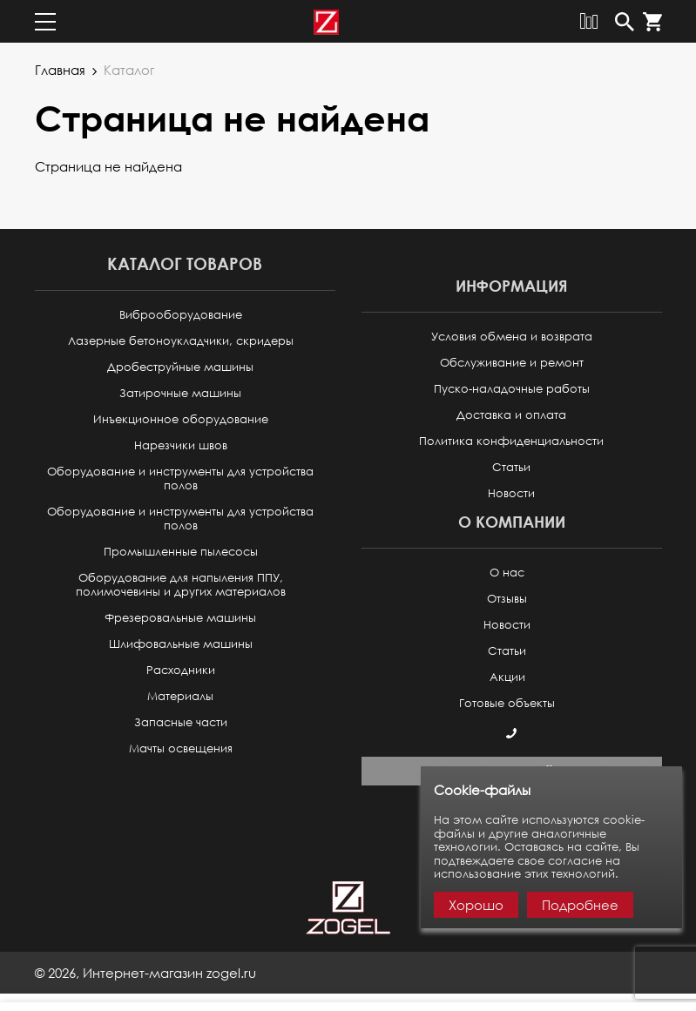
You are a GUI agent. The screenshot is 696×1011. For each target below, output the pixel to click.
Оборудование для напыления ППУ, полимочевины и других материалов (181, 584)
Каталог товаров (184, 263)
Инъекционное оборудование (180, 419)
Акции (507, 677)
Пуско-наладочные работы (512, 388)
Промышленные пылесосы (181, 551)
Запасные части (180, 722)
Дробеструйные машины (180, 367)
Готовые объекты (507, 703)
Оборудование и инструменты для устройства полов (180, 478)
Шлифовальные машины (181, 644)
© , (145, 972)
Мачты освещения (181, 748)
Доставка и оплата (511, 415)
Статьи (511, 467)
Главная (60, 70)
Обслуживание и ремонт (512, 362)
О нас (507, 572)
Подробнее (580, 904)
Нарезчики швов (180, 445)
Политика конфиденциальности (511, 441)
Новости (511, 493)
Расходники (180, 670)
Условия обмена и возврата (511, 336)
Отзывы (507, 598)
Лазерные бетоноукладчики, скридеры (181, 341)
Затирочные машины (180, 393)
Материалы (180, 696)
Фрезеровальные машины (180, 617)
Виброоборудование (180, 314)
